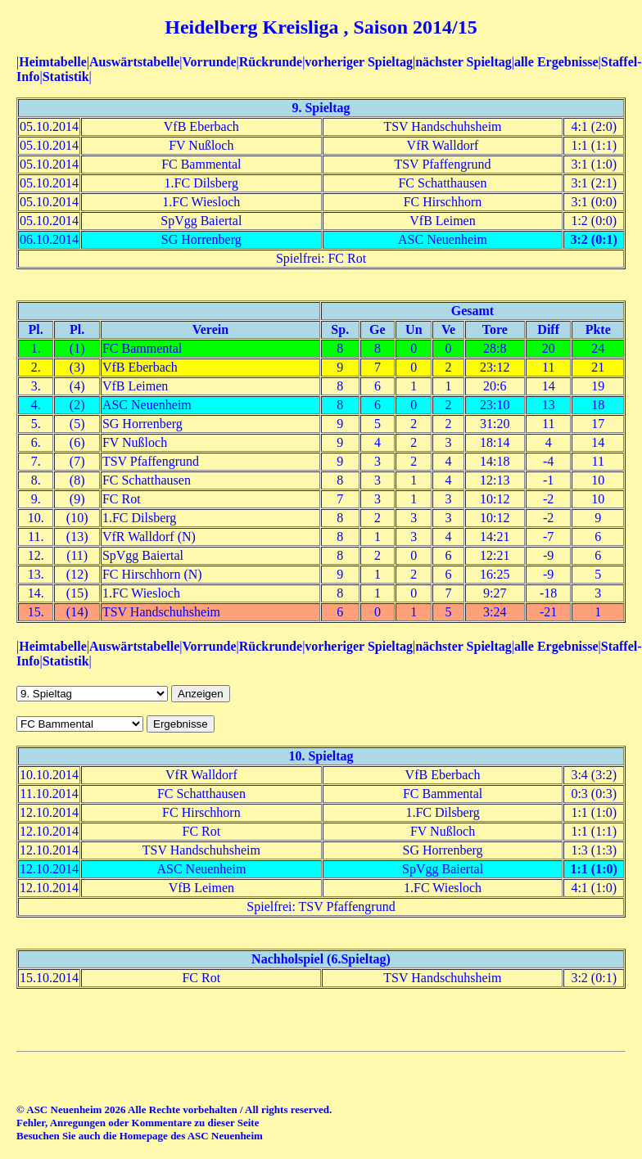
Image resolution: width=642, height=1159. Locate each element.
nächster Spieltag (463, 62)
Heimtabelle (53, 62)
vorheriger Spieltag (359, 62)
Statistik (66, 76)
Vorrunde (209, 62)
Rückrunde (270, 62)
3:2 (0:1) (594, 239)
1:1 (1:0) (594, 869)
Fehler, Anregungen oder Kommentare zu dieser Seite (137, 1122)
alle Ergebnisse (556, 62)
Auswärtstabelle (134, 62)
